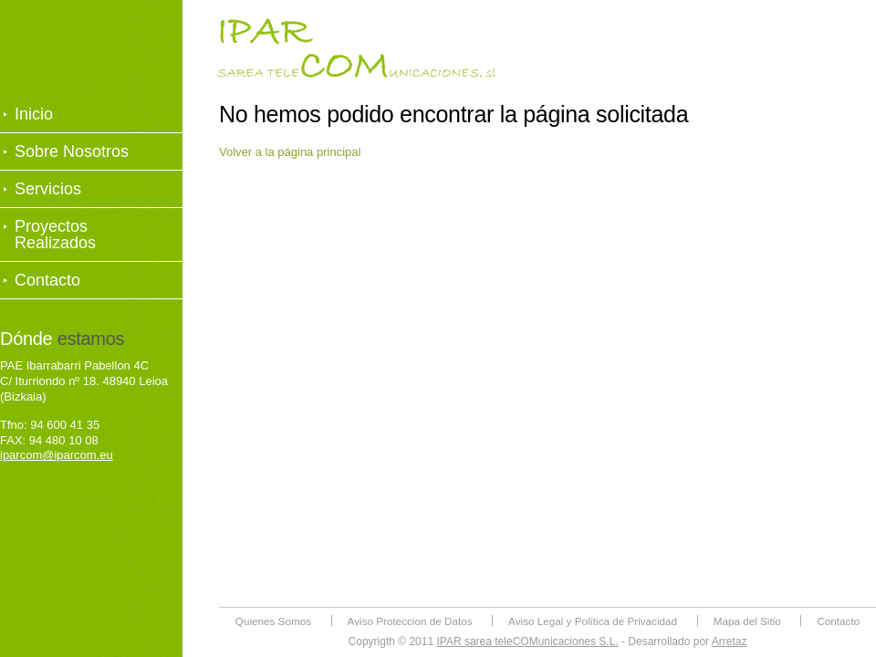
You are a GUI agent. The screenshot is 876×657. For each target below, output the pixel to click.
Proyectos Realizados (55, 234)
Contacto (47, 280)
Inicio (34, 114)
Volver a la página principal (289, 152)
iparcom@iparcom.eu (56, 455)
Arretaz (729, 641)
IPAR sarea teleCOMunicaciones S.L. (527, 641)
